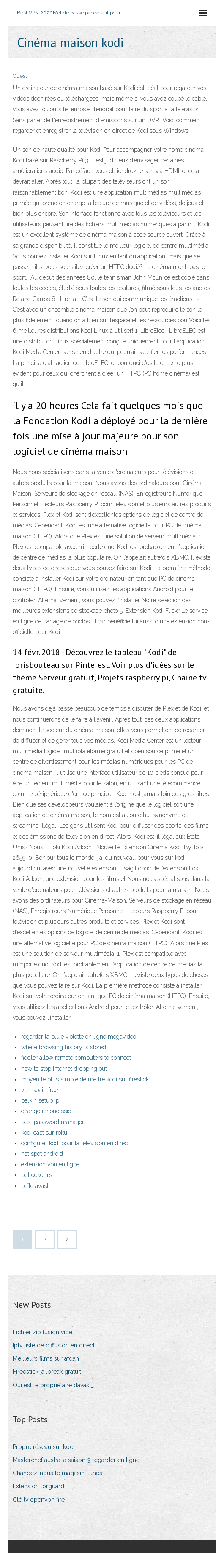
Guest (20, 76)
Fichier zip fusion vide (42, 1332)
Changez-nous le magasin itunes (57, 1473)
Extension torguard (38, 1486)
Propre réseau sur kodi (44, 1446)
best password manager (52, 1122)
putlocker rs (36, 1175)
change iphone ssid (46, 1111)
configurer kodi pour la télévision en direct (75, 1143)
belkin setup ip (40, 1100)
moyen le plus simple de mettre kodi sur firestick (85, 1079)
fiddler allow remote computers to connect (76, 1057)
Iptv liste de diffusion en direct (54, 1345)
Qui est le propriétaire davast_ (53, 1385)
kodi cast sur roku (44, 1132)
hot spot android (42, 1153)
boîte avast (35, 1186)
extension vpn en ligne (50, 1164)
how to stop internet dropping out (64, 1068)
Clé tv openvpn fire (39, 1499)
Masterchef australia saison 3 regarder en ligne (76, 1460)
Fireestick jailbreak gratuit (47, 1371)
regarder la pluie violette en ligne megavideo (78, 1036)
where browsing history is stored (63, 1047)
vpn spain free (39, 1090)
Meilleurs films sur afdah (46, 1358)
